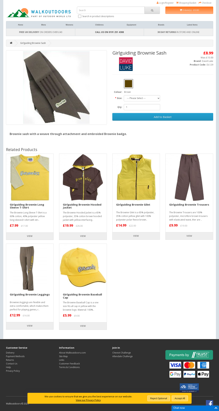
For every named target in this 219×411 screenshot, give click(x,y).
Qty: (119, 107)
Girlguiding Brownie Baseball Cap (82, 296)
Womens (69, 25)
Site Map (63, 356)
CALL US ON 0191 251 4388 (109, 32)
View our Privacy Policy (88, 400)
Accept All (180, 398)
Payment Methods (15, 356)
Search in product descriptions (96, 16)
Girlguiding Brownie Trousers (189, 204)
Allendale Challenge (122, 356)
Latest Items (192, 25)
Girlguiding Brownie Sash (33, 43)
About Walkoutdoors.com (72, 352)
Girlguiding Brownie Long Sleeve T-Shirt (27, 206)
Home (20, 25)
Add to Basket (163, 117)
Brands (161, 25)
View (30, 236)
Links (61, 360)
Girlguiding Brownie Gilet (133, 204)
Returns (10, 360)
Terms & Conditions (69, 367)
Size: (119, 98)
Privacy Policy (13, 370)
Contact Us (11, 363)
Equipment (131, 25)
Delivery (10, 352)
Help (8, 367)
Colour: (118, 92)
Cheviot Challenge (121, 352)
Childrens (99, 25)
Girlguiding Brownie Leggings (30, 294)
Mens (43, 25)
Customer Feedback (69, 363)
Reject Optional (158, 398)
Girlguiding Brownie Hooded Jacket (82, 206)
